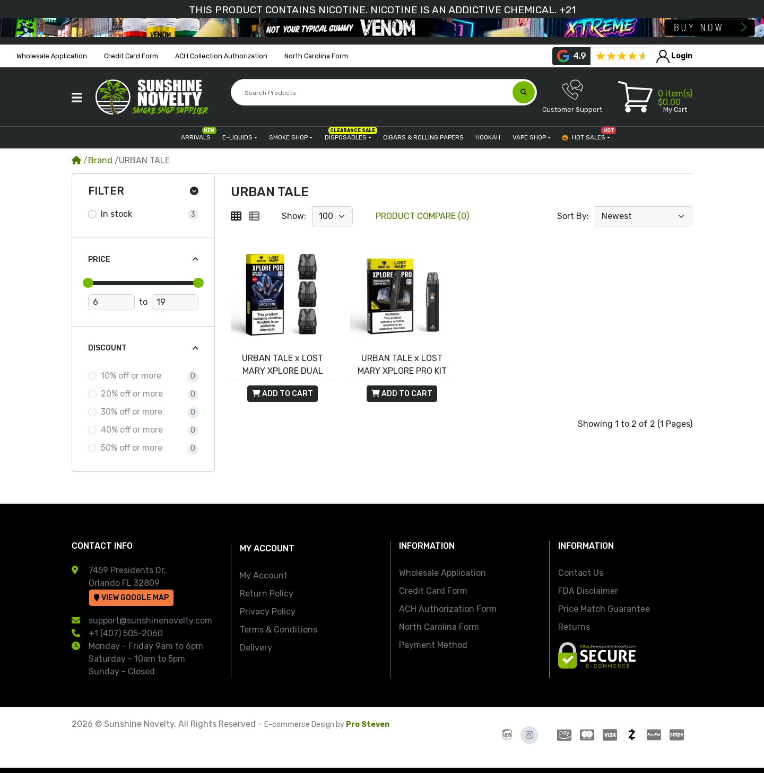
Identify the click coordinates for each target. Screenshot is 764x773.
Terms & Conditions (278, 630)
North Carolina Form (439, 627)
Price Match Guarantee (604, 609)
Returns (574, 627)
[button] (77, 97)
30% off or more (131, 412)
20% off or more (132, 394)
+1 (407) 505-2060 (126, 633)
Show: (294, 216)
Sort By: (573, 216)
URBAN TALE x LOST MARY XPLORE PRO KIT (402, 364)
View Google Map (131, 597)
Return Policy (266, 593)
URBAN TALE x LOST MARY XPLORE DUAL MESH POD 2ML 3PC (282, 365)
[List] (254, 216)
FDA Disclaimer (588, 591)
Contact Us (580, 573)
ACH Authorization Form (448, 609)
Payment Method (433, 645)
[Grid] (236, 216)
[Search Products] (373, 92)
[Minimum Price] (111, 302)
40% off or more (132, 430)
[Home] (76, 160)
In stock (116, 214)
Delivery (256, 648)
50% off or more (131, 448)
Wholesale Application (442, 573)
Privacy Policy (268, 612)
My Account (264, 575)
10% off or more (131, 376)
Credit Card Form (433, 591)
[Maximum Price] (175, 302)
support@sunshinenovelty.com (150, 621)
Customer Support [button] (572, 96)
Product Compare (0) (422, 216)
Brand (100, 160)
